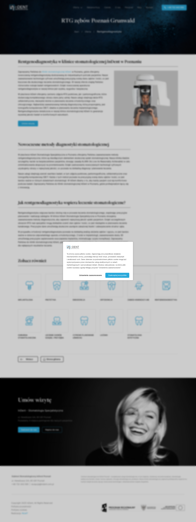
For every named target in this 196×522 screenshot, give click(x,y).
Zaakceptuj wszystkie (117, 275)
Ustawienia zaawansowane (90, 275)
